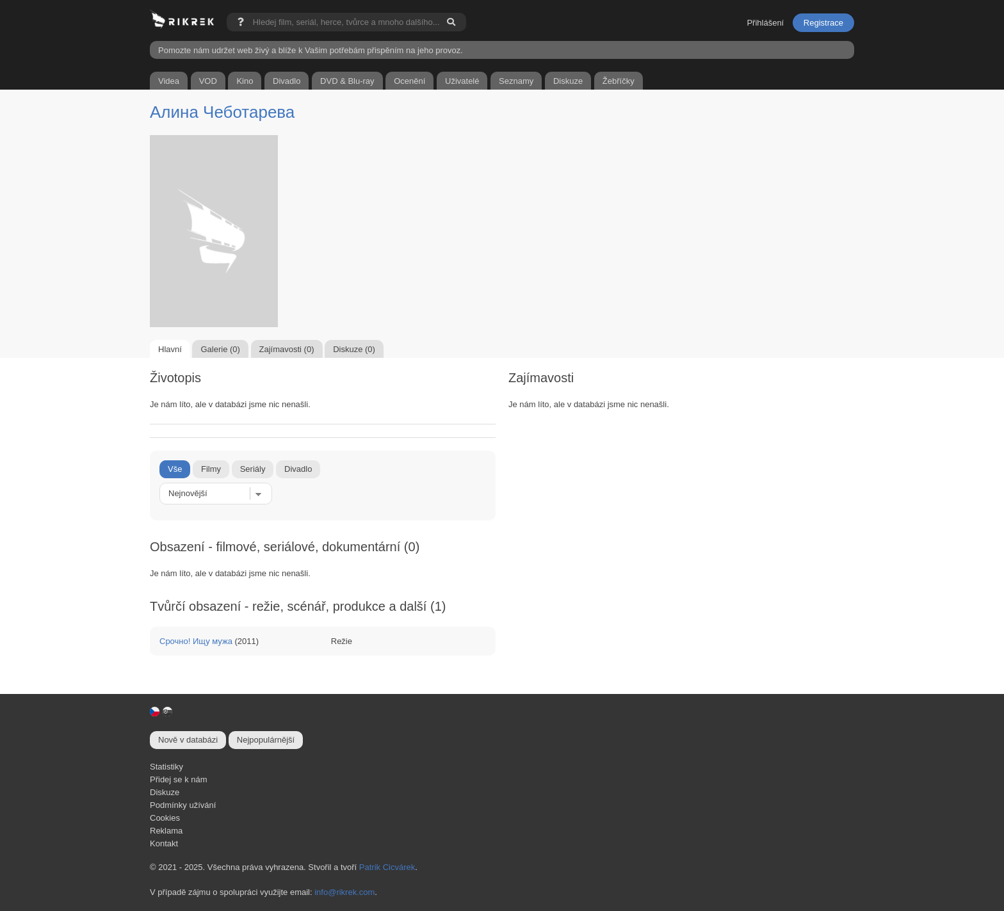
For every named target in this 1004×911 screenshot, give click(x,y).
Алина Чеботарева (222, 112)
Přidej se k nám (178, 779)
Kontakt (164, 843)
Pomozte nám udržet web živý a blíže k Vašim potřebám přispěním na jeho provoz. (310, 50)
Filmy (211, 469)
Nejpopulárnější (266, 740)
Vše (175, 469)
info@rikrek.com (344, 892)
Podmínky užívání (183, 805)
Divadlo (298, 469)
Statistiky (166, 766)
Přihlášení (765, 23)
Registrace (823, 23)
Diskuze (164, 792)
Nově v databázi (188, 740)
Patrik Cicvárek (387, 867)
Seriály (253, 469)
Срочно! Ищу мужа (195, 641)
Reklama (166, 830)
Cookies (165, 818)
